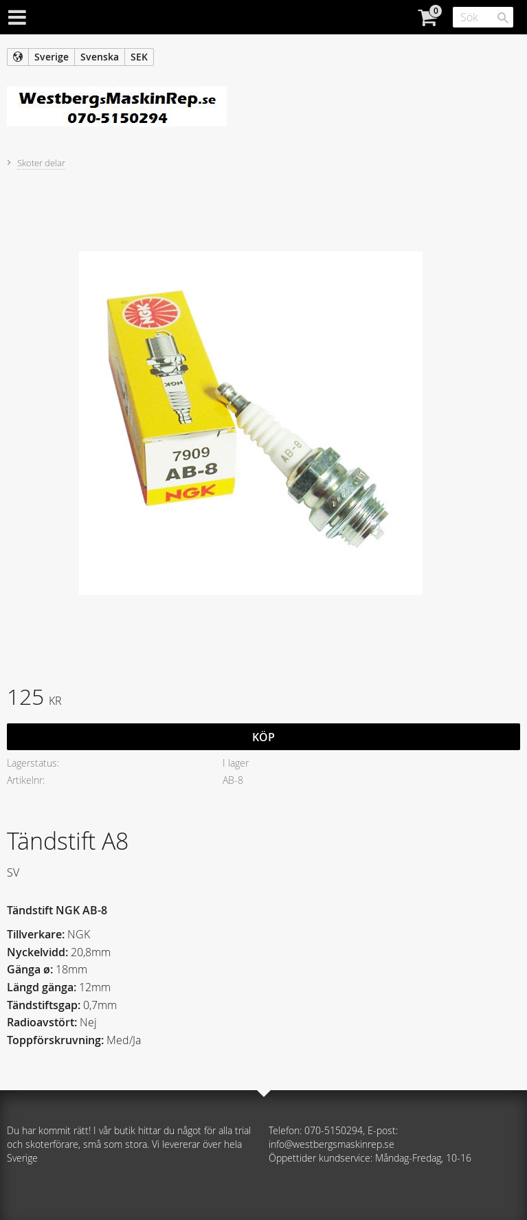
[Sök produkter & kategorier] (483, 17)
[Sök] (503, 18)
